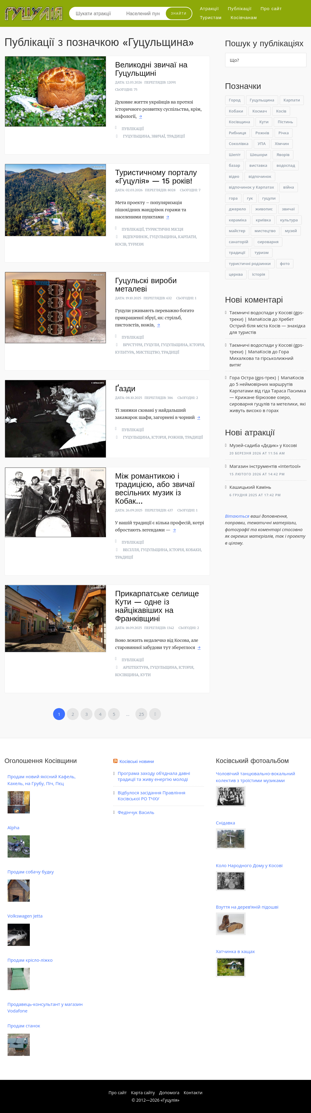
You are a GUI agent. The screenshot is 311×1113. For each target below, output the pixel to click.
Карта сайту (143, 1092)
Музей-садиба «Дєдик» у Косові (263, 445)
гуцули (151, 345)
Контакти (193, 1092)
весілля (131, 550)
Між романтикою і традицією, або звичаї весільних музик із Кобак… (155, 488)
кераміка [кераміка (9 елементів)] (238, 220)
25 (141, 714)
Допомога (169, 1092)
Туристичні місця (164, 229)
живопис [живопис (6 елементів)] (264, 209)
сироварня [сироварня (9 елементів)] (268, 241)
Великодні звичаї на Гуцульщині (151, 69)
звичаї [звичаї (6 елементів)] (288, 209)
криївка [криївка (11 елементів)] (263, 220)
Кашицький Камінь (250, 487)
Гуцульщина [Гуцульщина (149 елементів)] (262, 100)
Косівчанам (243, 17)
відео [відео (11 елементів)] (234, 176)
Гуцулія (170, 1100)
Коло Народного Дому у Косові (249, 865)
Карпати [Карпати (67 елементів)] (292, 100)
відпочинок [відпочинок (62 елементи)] (259, 176)
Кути (145, 675)
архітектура (135, 667)
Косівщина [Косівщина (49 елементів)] (239, 121)
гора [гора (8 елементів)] (233, 198)
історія (196, 345)
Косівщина (127, 675)
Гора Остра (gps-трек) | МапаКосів (267, 377)
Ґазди (125, 388)
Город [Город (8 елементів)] (235, 100)
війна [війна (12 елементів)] (288, 187)
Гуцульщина (136, 136)
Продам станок (23, 1026)
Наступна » (155, 714)
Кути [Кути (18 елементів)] (264, 121)
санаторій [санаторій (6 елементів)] (238, 241)
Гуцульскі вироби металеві (146, 284)
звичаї (158, 136)
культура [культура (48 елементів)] (289, 220)
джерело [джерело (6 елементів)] (237, 209)
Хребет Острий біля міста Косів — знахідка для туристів (268, 325)
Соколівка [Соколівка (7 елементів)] (239, 143)
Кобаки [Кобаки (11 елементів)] (236, 111)
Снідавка (225, 823)
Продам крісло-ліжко (29, 960)
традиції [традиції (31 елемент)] (237, 252)
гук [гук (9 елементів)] (250, 198)
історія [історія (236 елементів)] (258, 274)
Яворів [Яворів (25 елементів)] (283, 154)
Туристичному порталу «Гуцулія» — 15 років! (156, 176)
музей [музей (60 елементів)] (291, 230)
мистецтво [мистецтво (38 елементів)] (265, 230)
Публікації (240, 8)
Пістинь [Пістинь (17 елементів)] (285, 121)
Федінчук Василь (136, 812)
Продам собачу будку (30, 872)
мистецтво (148, 352)
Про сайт (271, 8)
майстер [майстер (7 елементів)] (237, 230)
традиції (176, 136)
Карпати (187, 237)
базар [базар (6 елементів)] (234, 165)
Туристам (211, 17)
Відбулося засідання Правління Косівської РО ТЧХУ (151, 795)
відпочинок (135, 237)
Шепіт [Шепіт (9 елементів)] (235, 154)
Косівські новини (137, 761)
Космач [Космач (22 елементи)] (259, 111)
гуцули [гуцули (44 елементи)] (269, 198)
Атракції (209, 8)
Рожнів (175, 437)
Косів (120, 244)
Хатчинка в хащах (235, 951)
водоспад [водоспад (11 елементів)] (285, 165)
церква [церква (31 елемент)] (236, 274)
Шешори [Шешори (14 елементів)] (258, 154)
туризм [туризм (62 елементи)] (261, 252)
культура (124, 352)
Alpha (13, 827)
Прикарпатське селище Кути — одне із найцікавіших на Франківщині (157, 606)
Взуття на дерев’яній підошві (247, 907)
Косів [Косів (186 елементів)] (281, 111)
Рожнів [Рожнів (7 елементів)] (262, 132)
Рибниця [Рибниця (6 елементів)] (237, 132)
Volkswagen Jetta (25, 916)
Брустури (132, 345)
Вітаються (237, 516)
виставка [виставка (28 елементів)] (258, 165)
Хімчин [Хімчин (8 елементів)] (282, 143)
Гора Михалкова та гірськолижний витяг (262, 358)
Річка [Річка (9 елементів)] (283, 132)
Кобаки (193, 550)
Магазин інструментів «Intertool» (265, 466)
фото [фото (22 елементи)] (285, 263)
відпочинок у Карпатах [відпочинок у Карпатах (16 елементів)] (251, 187)
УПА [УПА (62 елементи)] (262, 143)
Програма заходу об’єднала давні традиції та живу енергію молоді (154, 776)
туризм (136, 244)
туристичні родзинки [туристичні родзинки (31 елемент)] (250, 263)
